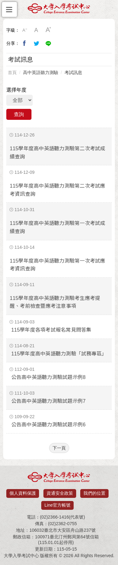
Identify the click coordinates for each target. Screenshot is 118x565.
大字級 (48, 30)
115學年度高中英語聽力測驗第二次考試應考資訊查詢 (57, 190)
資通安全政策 (60, 493)
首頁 (12, 72)
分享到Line (48, 43)
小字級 (25, 30)
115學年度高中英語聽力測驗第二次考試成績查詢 (57, 152)
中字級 (36, 30)
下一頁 (59, 447)
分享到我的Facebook (25, 43)
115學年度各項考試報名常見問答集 (51, 330)
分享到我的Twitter (36, 43)
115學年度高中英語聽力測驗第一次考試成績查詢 (57, 227)
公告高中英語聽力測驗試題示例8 (48, 377)
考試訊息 (73, 72)
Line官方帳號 (57, 505)
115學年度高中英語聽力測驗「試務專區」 (59, 353)
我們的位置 (94, 493)
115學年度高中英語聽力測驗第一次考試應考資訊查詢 (57, 265)
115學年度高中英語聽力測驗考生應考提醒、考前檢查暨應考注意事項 (55, 302)
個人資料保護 (22, 493)
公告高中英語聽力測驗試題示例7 (48, 401)
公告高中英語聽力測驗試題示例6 (48, 424)
